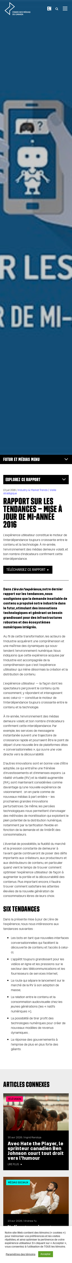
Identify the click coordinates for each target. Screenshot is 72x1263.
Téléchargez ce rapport (26, 570)
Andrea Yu (30, 1221)
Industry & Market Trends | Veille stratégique (29, 491)
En (49, 8)
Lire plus (13, 1164)
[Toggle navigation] (65, 8)
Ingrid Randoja (32, 1137)
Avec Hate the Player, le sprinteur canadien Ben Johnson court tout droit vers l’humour (36, 1151)
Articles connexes (26, 1084)
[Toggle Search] (57, 8)
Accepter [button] (46, 1254)
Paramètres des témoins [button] (20, 1254)
